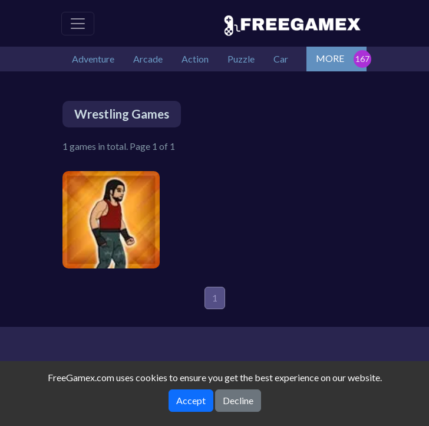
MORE (330, 58)
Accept (191, 400)
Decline (238, 400)
